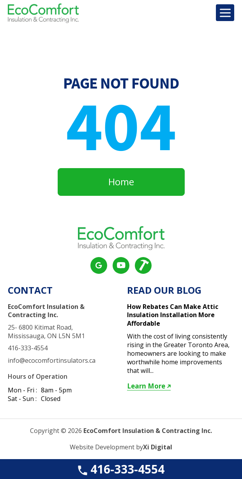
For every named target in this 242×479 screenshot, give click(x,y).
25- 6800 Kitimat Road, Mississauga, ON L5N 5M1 (46, 331)
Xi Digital (157, 447)
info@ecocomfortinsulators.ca (51, 361)
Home (121, 181)
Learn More (149, 386)
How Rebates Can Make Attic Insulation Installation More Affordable (172, 315)
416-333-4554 (120, 469)
